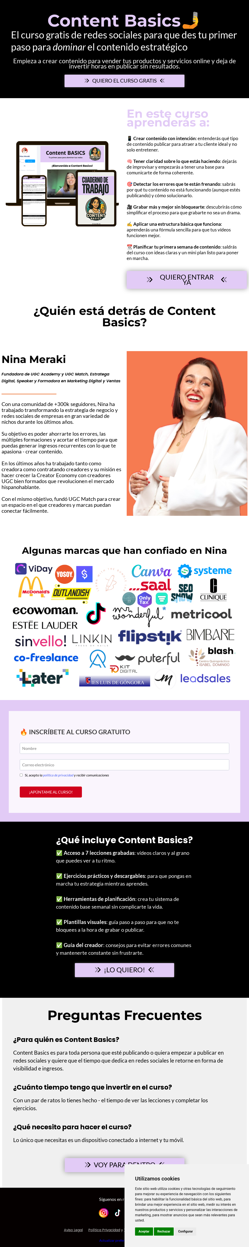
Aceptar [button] (144, 1231)
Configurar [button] (185, 1231)
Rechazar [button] (163, 1231)
